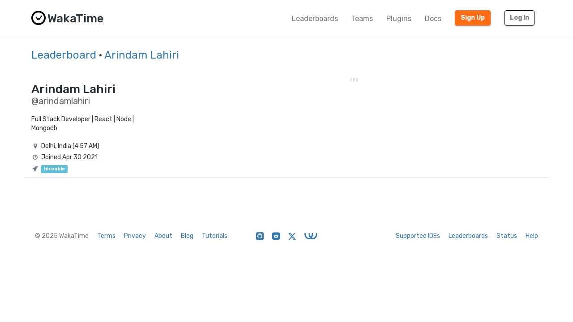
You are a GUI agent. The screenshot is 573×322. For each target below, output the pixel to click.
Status (506, 236)
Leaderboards (315, 18)
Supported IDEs (418, 236)
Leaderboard (63, 55)
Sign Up (473, 17)
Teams (362, 18)
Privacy (135, 236)
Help (532, 236)
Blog (187, 236)
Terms (106, 236)
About (163, 236)
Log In (519, 17)
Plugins (398, 18)
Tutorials (214, 236)
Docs (433, 18)
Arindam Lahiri (141, 55)
